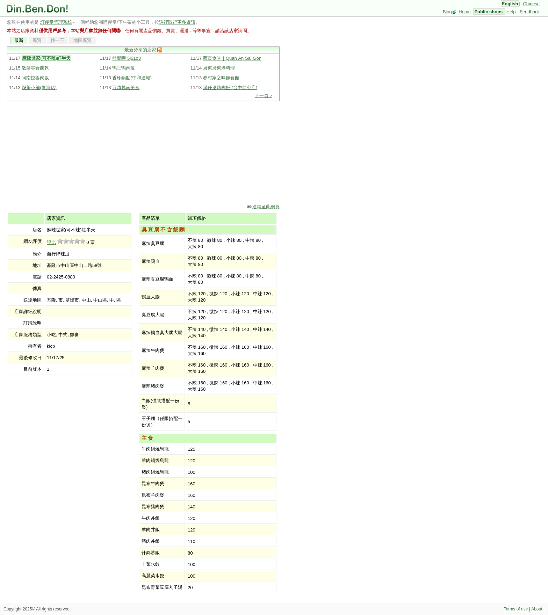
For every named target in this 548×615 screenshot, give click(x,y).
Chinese (531, 3)
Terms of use (516, 609)
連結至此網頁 (266, 206)
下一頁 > (263, 95)
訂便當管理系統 (56, 22)
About (536, 609)
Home (465, 11)
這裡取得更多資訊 (177, 22)
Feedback (530, 11)
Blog (447, 11)
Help (511, 11)
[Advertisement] (145, 152)
